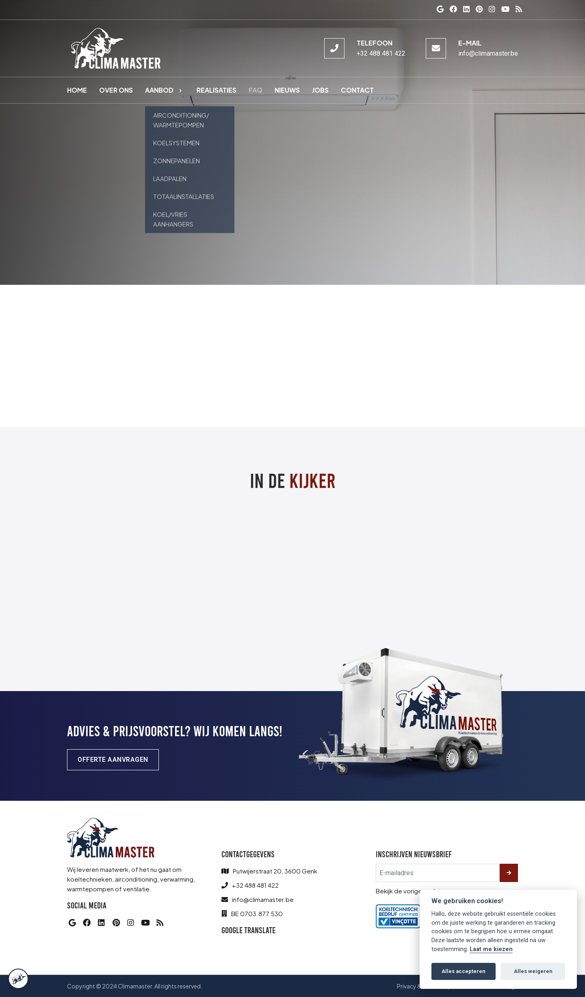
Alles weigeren (533, 971)
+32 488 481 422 (381, 53)
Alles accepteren (463, 971)
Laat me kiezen (491, 949)
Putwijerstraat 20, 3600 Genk (275, 871)
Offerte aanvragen (113, 759)
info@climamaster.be (488, 53)
